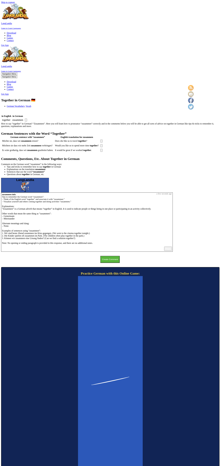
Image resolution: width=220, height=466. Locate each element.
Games (10, 38)
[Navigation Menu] (9, 73)
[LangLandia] (110, 16)
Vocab (28, 106)
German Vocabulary (16, 106)
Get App (5, 45)
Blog (9, 35)
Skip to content (8, 2)
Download (11, 33)
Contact (10, 40)
